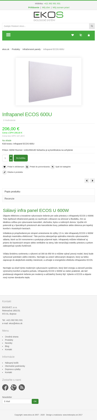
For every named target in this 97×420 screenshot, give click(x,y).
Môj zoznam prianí (61, 7)
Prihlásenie (33, 7)
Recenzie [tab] (9, 198)
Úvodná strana (11, 337)
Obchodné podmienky (15, 366)
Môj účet (46, 7)
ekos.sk (5, 49)
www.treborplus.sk (70, 415)
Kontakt (8, 349)
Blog (7, 346)
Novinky (8, 343)
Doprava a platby (13, 369)
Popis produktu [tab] (12, 191)
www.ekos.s (28, 415)
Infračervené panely (31, 49)
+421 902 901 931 (52, 3)
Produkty (16, 49)
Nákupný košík (12, 363)
